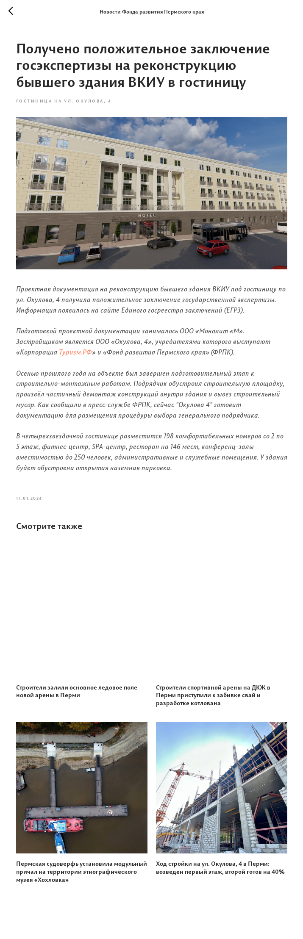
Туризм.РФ (75, 352)
